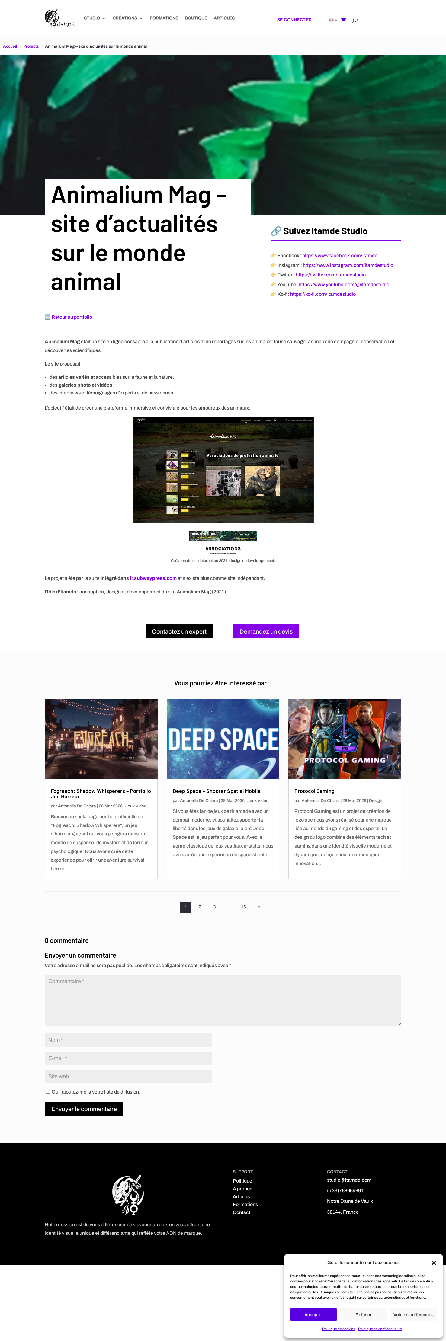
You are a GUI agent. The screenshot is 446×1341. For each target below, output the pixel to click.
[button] (434, 1263)
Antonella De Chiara (77, 806)
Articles (224, 18)
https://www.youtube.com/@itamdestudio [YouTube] (344, 284)
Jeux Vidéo (135, 806)
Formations (164, 18)
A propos (242, 1188)
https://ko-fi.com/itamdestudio (323, 294)
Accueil (10, 46)
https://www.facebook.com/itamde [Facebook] (339, 255)
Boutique (196, 18)
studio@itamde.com (349, 1180)
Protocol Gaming (314, 790)
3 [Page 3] (214, 907)
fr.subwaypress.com (153, 578)
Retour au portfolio (72, 317)
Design (375, 800)
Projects (31, 46)
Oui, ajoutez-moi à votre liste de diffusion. (93, 1091)
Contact (241, 1212)
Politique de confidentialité (380, 1329)
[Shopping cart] (343, 20)
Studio (92, 18)
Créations (125, 18)
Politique (242, 1180)
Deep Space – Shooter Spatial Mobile (217, 790)
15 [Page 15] (244, 907)
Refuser (363, 1314)
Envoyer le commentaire (84, 1109)
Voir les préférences (413, 1314)
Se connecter (294, 20)
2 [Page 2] (200, 907)
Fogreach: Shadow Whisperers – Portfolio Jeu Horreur (101, 793)
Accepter (313, 1314)
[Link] (60, 18)
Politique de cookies (338, 1329)
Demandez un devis (266, 631)
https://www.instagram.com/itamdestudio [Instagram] (348, 265)
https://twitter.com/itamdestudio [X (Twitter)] (331, 274)
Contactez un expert (179, 631)
